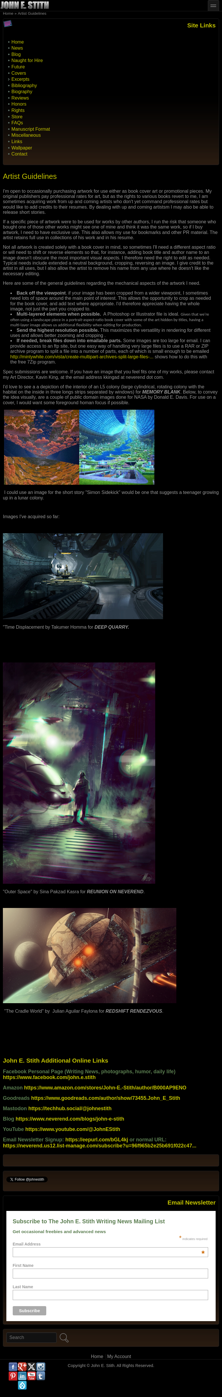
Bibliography (24, 85)
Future (18, 66)
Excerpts (20, 79)
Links (17, 141)
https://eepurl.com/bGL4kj (96, 1140)
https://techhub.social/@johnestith (70, 1108)
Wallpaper (22, 147)
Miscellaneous (26, 135)
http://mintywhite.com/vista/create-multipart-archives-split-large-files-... (81, 356)
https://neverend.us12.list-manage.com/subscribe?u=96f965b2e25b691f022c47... (99, 1146)
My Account (119, 1356)
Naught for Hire (27, 60)
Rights (18, 110)
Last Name (23, 1286)
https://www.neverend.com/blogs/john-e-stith (70, 1119)
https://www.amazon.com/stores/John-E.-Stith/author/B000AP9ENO (105, 1088)
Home (8, 13)
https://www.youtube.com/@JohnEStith (72, 1129)
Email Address (109, 1244)
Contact (19, 153)
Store (17, 116)
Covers (19, 73)
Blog (16, 54)
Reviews (20, 97)
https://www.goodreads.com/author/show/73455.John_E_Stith (105, 1098)
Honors (19, 104)
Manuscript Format (31, 129)
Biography (22, 91)
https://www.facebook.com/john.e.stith (49, 1077)
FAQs (17, 122)
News (17, 48)
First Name (23, 1265)
